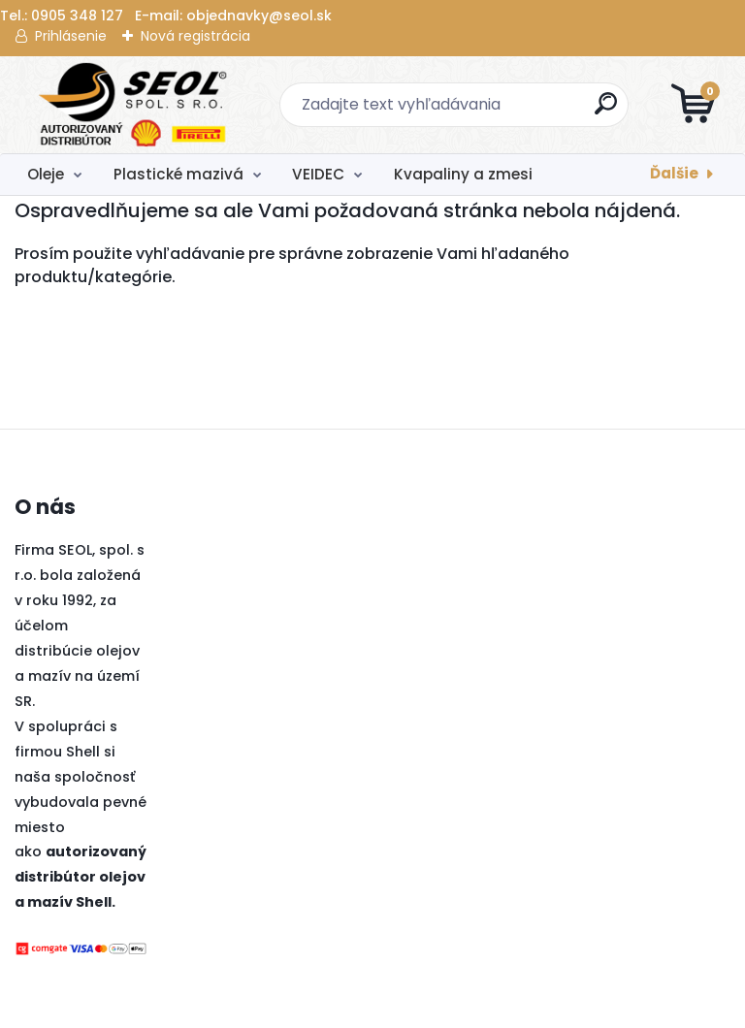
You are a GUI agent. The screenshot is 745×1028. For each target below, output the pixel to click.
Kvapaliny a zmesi (463, 174)
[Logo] (133, 104)
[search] (606, 111)
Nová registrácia (195, 36)
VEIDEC (318, 174)
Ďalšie (674, 173)
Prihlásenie (71, 36)
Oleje (45, 174)
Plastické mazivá (178, 174)
